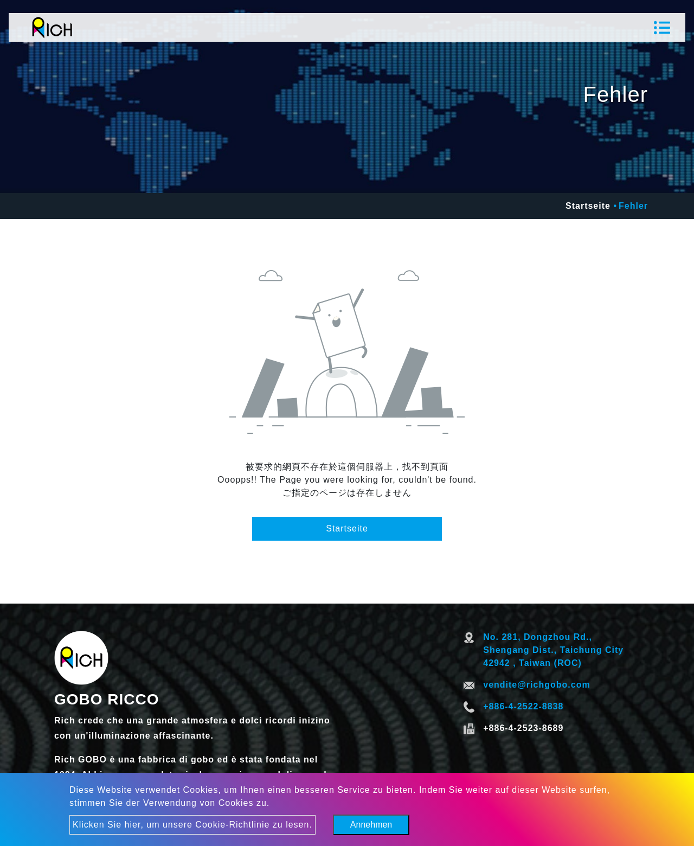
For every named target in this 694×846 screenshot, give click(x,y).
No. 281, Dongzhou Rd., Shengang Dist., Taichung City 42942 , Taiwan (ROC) (553, 650)
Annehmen (371, 824)
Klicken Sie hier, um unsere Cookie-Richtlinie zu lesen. (192, 824)
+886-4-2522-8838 (523, 706)
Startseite (588, 205)
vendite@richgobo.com (536, 684)
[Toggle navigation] (662, 28)
